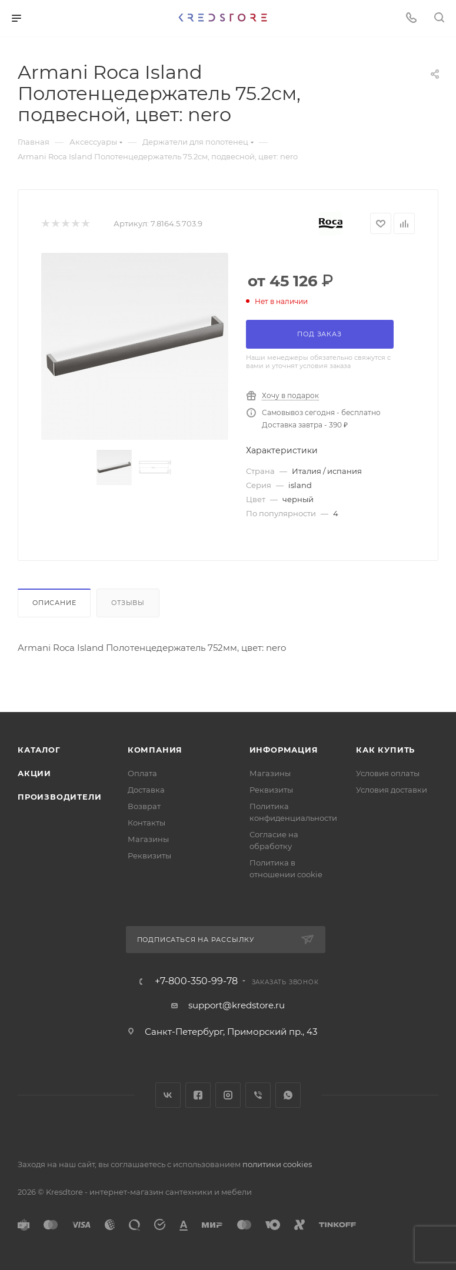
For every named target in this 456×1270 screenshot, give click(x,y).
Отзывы (128, 603)
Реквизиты (149, 855)
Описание (54, 603)
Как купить (385, 749)
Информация (283, 749)
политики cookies (277, 1164)
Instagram (228, 1095)
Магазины (148, 839)
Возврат (144, 806)
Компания (155, 749)
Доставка (146, 789)
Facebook (198, 1095)
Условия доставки (391, 789)
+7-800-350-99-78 (196, 981)
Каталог (39, 749)
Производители (59, 796)
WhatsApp (288, 1095)
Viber (258, 1095)
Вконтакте (168, 1095)
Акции (34, 773)
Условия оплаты (388, 773)
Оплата (142, 773)
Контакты (146, 822)
